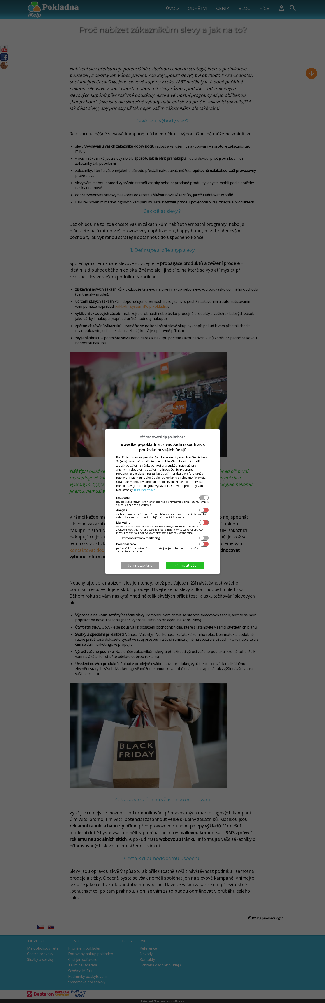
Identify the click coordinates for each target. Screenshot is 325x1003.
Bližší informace (144, 490)
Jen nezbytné (140, 565)
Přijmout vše (185, 565)
